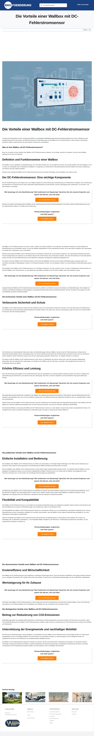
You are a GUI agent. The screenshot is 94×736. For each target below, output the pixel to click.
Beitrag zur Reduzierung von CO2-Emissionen (31, 614)
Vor (90, 29)
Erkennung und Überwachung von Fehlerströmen (60, 182)
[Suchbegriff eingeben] (53, 5)
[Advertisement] (47, 46)
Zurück (85, 29)
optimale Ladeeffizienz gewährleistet (67, 404)
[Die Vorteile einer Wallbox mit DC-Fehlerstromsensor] (47, 91)
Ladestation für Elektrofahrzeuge (23, 164)
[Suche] (41, 5)
